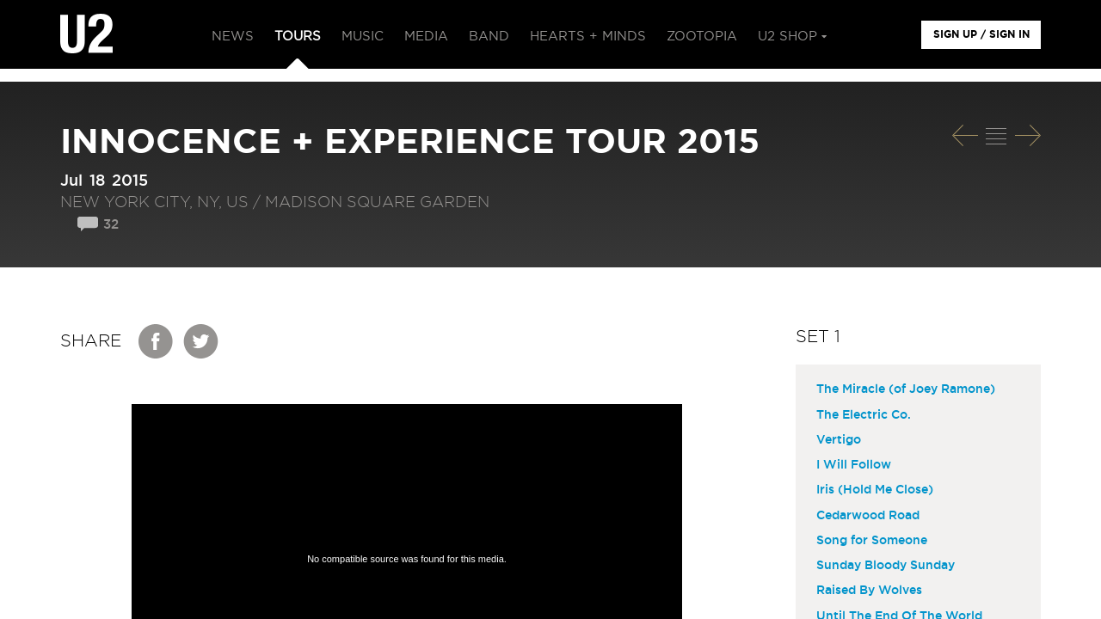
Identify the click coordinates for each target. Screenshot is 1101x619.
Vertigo (838, 440)
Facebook (156, 341)
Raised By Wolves (869, 591)
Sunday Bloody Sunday (885, 566)
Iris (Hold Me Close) (874, 490)
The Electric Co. (863, 415)
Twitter (201, 341)
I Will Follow (853, 465)
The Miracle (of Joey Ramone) (905, 389)
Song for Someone (871, 541)
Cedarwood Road (868, 516)
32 (111, 224)
